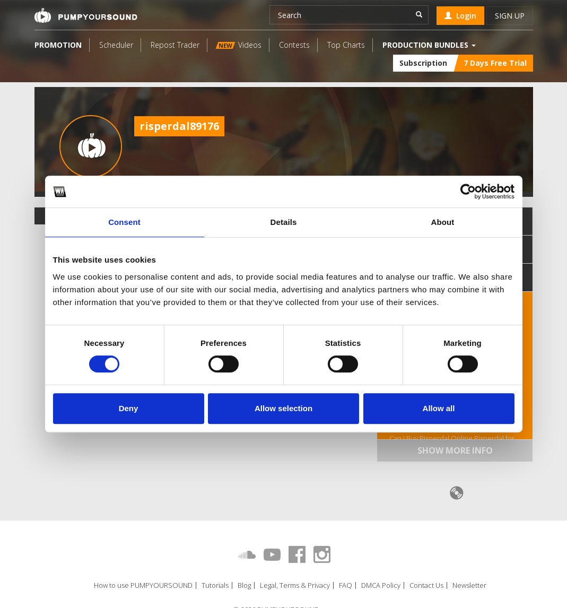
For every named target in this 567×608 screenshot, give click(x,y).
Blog (244, 585)
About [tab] (443, 222)
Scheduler (116, 45)
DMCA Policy (380, 585)
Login (460, 16)
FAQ (345, 585)
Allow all (439, 408)
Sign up (510, 16)
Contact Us (426, 585)
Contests (294, 45)
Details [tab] (284, 222)
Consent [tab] (124, 222)
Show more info (455, 450)
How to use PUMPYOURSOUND (143, 585)
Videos (238, 45)
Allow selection (283, 408)
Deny (128, 408)
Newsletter (469, 585)
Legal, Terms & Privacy (295, 585)
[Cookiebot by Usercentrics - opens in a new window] (468, 191)
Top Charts (346, 45)
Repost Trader (175, 45)
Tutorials (215, 585)
